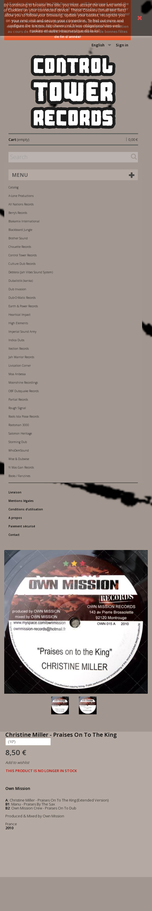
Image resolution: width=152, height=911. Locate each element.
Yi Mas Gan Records (21, 467)
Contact (13, 535)
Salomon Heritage (20, 433)
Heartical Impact (19, 315)
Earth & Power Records (23, 306)
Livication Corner (19, 366)
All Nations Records (21, 204)
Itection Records (18, 349)
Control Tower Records (22, 255)
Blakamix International (24, 221)
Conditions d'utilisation (25, 509)
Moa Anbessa (17, 374)
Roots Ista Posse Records (23, 416)
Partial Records (18, 399)
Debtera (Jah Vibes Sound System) (30, 272)
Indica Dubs (16, 340)
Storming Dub (17, 442)
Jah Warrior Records (21, 357)
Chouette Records (19, 247)
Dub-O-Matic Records (22, 298)
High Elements (18, 323)
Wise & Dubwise (18, 459)
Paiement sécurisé (21, 526)
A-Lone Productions (21, 196)
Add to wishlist (17, 762)
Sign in (122, 45)
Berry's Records (17, 213)
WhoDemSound (18, 450)
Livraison (14, 492)
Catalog (13, 187)
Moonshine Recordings (23, 382)
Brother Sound (18, 238)
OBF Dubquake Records (23, 391)
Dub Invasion (17, 289)
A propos (15, 518)
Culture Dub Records (22, 264)
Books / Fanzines (19, 476)
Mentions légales (21, 501)
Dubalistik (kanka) (20, 281)
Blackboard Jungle (20, 230)
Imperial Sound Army (22, 332)
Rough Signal (17, 408)
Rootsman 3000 (18, 425)
